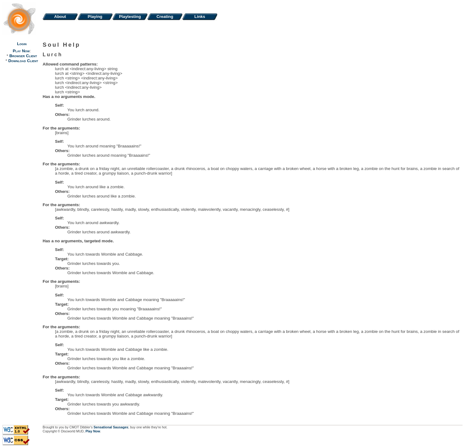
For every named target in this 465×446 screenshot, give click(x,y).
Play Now (21, 51)
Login (22, 43)
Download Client (23, 60)
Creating (164, 16)
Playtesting (130, 16)
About (60, 16)
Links (199, 16)
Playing (95, 16)
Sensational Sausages (111, 427)
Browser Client (23, 55)
